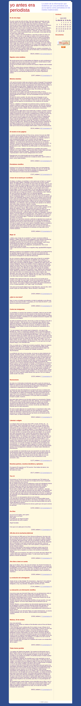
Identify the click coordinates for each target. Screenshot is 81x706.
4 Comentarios (45, 417)
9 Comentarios (45, 231)
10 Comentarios (45, 174)
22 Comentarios (45, 473)
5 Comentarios (45, 558)
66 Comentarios (45, 128)
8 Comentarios (45, 75)
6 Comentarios (45, 645)
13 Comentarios (45, 161)
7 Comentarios (45, 376)
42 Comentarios (45, 54)
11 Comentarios (45, 586)
